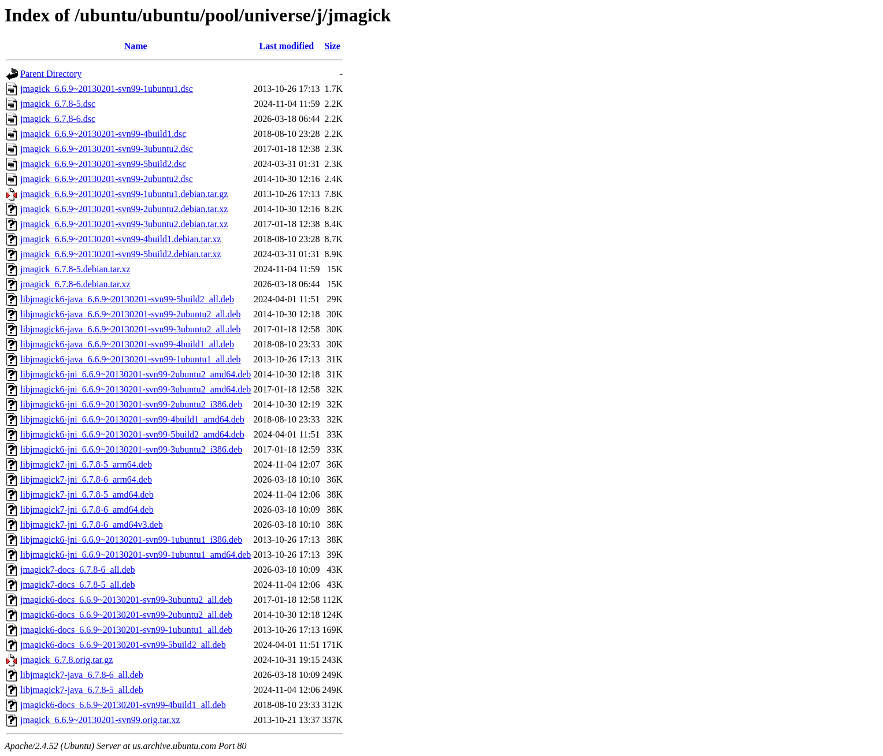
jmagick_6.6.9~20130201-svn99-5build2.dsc (103, 164)
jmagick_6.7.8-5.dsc (57, 104)
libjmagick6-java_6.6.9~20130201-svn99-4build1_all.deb (127, 344)
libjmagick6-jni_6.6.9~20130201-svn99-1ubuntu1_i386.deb (131, 539)
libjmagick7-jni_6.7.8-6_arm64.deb (86, 479)
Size (332, 46)
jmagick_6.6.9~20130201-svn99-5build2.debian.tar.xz (120, 254)
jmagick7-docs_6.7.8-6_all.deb (77, 570)
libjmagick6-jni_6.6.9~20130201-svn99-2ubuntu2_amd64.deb (135, 374)
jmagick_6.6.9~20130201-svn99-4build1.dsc (103, 134)
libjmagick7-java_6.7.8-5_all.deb (81, 690)
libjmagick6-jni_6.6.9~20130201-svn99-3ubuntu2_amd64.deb (135, 389)
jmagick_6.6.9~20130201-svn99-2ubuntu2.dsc (106, 179)
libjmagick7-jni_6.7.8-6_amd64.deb (87, 509)
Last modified (286, 46)
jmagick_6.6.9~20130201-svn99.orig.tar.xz (100, 720)
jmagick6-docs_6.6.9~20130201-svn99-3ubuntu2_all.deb (126, 600)
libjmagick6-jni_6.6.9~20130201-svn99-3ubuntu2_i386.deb (131, 449)
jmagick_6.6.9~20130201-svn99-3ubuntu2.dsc (106, 149)
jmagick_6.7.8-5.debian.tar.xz (75, 269)
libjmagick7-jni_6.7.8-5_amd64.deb (87, 494)
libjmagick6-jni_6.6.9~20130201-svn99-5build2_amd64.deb (132, 434)
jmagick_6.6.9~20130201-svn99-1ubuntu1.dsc (106, 89)
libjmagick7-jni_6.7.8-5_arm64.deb (86, 464)
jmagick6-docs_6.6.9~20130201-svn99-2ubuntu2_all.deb (126, 615)
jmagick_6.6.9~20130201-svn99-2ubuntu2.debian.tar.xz (124, 209)
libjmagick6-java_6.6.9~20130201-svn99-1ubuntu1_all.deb (130, 359)
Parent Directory (50, 74)
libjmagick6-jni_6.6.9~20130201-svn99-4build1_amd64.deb (132, 419)
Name (135, 46)
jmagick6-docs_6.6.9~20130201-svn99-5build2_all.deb (123, 645)
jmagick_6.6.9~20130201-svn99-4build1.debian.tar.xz (120, 239)
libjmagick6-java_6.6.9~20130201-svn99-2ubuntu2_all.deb (130, 314)
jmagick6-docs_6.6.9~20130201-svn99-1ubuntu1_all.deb (126, 630)
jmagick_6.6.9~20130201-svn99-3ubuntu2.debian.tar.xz (124, 224)
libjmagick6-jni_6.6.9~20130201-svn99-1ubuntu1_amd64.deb (135, 554)
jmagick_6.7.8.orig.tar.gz (66, 660)
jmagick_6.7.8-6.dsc (57, 119)
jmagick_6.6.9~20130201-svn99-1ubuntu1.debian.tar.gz (124, 194)
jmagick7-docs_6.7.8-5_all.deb (77, 585)
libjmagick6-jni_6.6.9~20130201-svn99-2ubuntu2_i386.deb (131, 404)
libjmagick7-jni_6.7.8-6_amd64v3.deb (91, 524)
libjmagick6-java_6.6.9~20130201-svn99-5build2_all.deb (127, 299)
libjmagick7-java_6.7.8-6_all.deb (81, 675)
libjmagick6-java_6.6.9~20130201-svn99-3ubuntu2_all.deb (130, 329)
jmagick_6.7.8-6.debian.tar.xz (75, 284)
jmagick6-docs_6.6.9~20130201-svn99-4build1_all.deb (123, 705)
